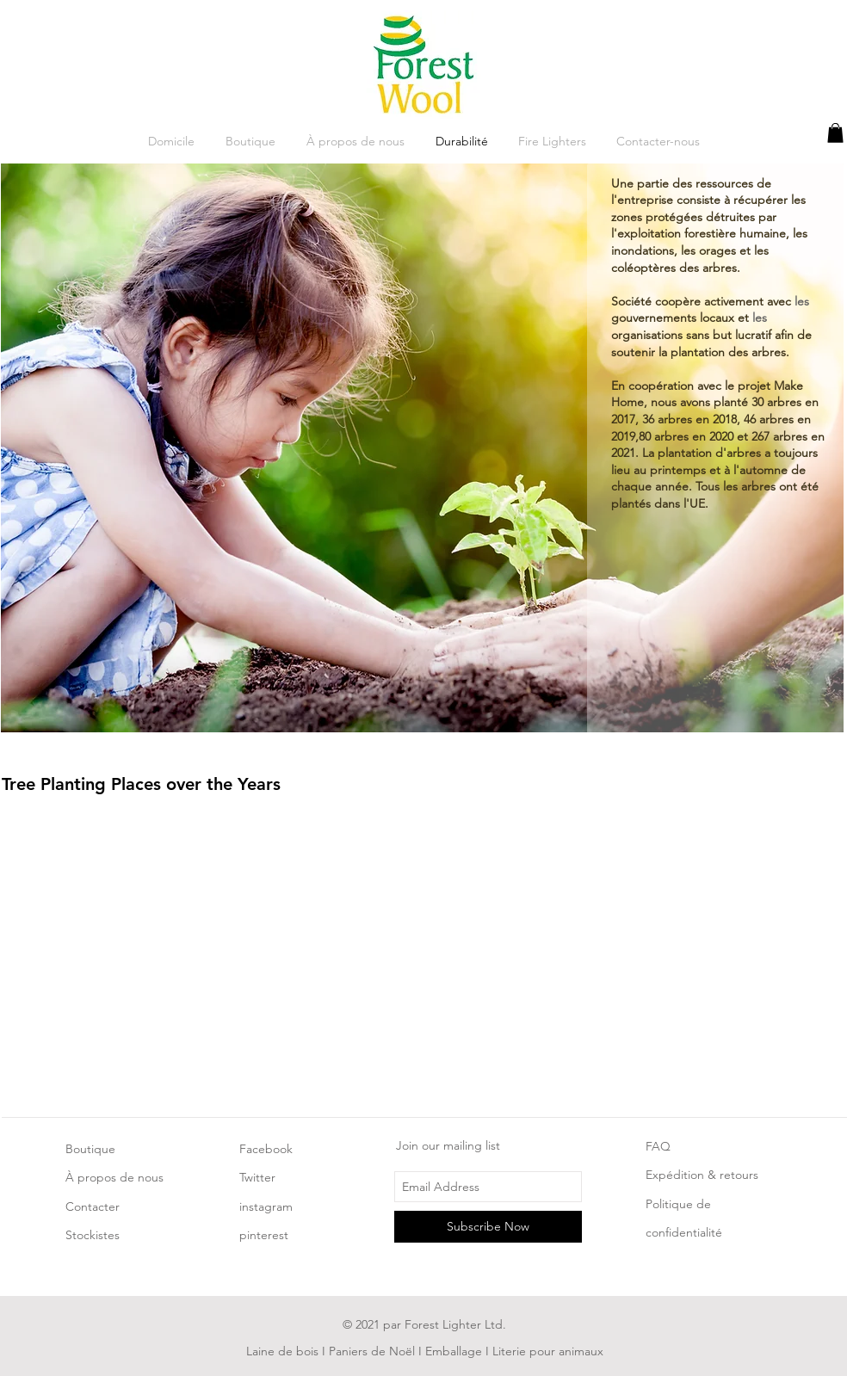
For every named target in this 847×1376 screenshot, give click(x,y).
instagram (266, 1206)
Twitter (257, 1177)
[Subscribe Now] (488, 1227)
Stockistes (92, 1235)
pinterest (263, 1235)
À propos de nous (114, 1177)
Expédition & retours (702, 1174)
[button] (835, 133)
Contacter (92, 1206)
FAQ (658, 1146)
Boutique (90, 1149)
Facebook (266, 1149)
